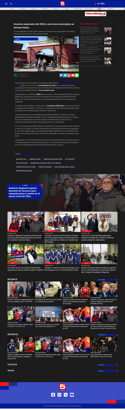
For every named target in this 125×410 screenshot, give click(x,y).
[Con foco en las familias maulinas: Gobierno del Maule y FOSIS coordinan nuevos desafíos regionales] (91, 51)
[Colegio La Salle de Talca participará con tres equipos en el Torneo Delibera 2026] (62, 270)
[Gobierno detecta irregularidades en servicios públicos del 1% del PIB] (21, 302)
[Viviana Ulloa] (31, 74)
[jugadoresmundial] (76, 296)
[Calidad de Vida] (77, 9)
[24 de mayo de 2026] (25, 233)
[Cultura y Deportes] (24, 279)
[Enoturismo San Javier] (64, 167)
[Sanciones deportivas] (52, 159)
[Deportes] (107, 280)
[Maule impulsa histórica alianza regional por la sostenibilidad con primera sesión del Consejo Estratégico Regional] (99, 270)
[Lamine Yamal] (35, 159)
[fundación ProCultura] (26, 167)
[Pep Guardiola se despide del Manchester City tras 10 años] (104, 351)
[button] (21, 159)
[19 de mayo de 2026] (25, 265)
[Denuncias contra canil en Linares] (45, 163)
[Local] (26, 39)
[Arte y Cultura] (88, 9)
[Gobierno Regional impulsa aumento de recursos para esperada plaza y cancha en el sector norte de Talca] (91, 31)
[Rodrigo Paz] (21, 159)
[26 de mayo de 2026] (21, 298)
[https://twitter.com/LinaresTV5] (66, 400)
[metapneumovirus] (24, 170)
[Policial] (55, 9)
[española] (76, 321)
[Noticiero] (22, 9)
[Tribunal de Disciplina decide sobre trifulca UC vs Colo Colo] (21, 327)
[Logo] (62, 5)
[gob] (21, 296)
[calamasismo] (48, 321)
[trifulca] (21, 321)
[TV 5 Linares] (11, 5)
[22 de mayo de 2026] (104, 353)
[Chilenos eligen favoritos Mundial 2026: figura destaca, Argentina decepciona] (76, 302)
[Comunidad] (99, 9)
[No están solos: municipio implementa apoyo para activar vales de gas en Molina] (91, 61)
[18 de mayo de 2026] (99, 265)
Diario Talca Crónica (28, 154)
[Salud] (66, 9)
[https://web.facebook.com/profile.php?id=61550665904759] (53, 400)
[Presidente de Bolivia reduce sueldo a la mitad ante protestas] (48, 296)
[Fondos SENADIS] (45, 167)
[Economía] (44, 9)
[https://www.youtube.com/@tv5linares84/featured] (73, 75)
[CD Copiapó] (69, 159)
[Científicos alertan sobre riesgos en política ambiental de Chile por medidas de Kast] (104, 302)
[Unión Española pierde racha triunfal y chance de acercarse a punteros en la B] (76, 327)
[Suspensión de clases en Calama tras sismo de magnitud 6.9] (48, 327)
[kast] (104, 296)
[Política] (33, 9)
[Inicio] (11, 9)
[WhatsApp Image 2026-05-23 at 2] (104, 321)
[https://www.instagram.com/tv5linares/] (69, 75)
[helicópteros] (22, 163)
